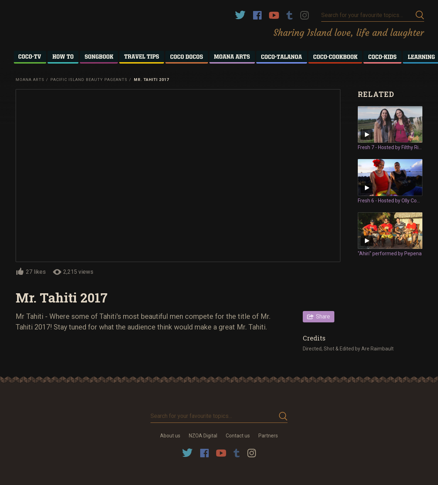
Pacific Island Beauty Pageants (88, 79)
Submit (420, 15)
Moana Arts (30, 79)
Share (323, 316)
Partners (268, 435)
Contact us (238, 435)
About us (170, 435)
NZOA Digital (203, 435)
